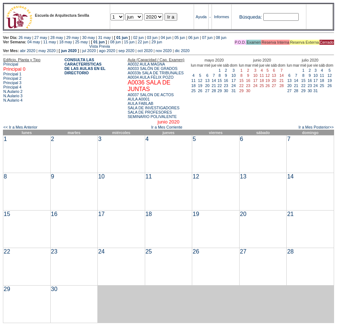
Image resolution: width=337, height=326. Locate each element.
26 (200, 91)
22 (219, 85)
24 (234, 85)
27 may (40, 37)
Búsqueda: (250, 17)
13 (207, 80)
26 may (25, 37)
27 (207, 91)
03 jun (152, 37)
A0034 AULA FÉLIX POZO (151, 77)
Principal (10, 64)
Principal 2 (12, 78)
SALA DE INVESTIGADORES (153, 108)
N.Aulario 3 (13, 96)
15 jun (129, 42)
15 (219, 80)
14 (214, 80)
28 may (56, 37)
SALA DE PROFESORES (150, 112)
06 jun (193, 37)
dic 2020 (182, 50)
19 (200, 85)
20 (207, 85)
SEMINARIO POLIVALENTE (152, 116)
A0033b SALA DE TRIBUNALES (156, 73)
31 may (104, 37)
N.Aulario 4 (13, 100)
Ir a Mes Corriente (166, 127)
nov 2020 (164, 50)
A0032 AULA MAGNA (146, 64)
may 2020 (47, 50)
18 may (65, 42)
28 (214, 91)
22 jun (143, 42)
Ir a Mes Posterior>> (316, 127)
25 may (81, 42)
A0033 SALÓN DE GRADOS (153, 68)
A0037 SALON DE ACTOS (151, 95)
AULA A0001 (139, 99)
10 (234, 75)
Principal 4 (12, 87)
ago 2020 (107, 50)
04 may (33, 42)
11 (193, 80)
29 (219, 91)
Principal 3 (12, 82)
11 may (49, 42)
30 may (88, 37)
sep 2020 (127, 50)
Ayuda (201, 17)
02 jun (138, 37)
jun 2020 (69, 50)
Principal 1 (12, 74)
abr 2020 (27, 50)
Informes (221, 17)
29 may (72, 37)
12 (200, 80)
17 (234, 80)
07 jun (207, 37)
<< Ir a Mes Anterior (20, 127)
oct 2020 (144, 50)
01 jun (122, 37)
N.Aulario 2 (13, 91)
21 (214, 85)
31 (234, 91)
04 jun (166, 37)
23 (226, 85)
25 (193, 91)
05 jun (179, 37)
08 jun (221, 37)
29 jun (156, 42)
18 (193, 85)
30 (226, 91)
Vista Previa (56, 46)
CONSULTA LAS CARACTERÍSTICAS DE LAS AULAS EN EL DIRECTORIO (85, 66)
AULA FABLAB (141, 103)
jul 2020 (89, 50)
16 (226, 80)
